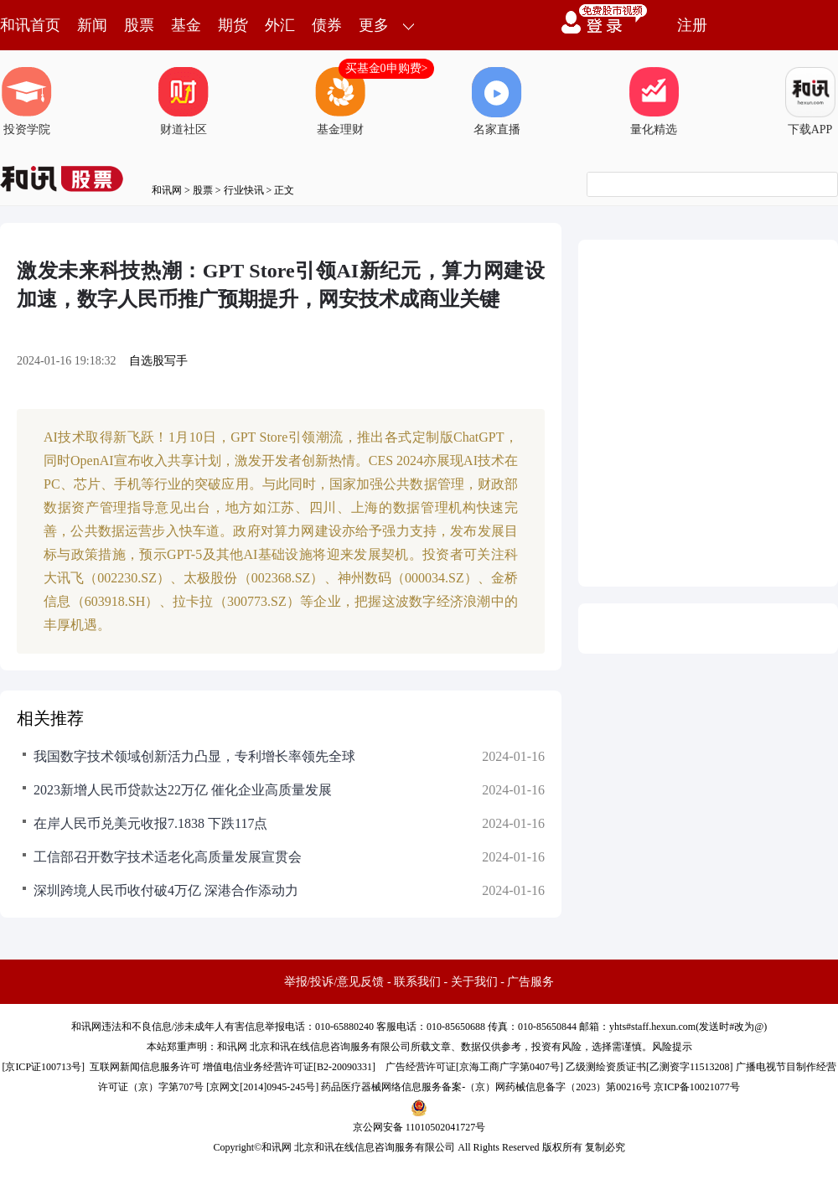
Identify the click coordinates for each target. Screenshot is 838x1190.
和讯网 (167, 190)
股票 (139, 25)
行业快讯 (244, 190)
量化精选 (653, 101)
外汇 (280, 25)
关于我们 (474, 981)
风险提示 (672, 1047)
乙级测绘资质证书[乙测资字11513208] (649, 1067)
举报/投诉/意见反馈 (334, 981)
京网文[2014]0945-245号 (262, 1087)
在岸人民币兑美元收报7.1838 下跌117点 (150, 823)
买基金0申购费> (386, 68)
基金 (186, 25)
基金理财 (340, 101)
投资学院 (27, 101)
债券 (327, 25)
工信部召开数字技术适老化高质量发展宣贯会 (168, 857)
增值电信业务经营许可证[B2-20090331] (289, 1067)
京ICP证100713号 (43, 1067)
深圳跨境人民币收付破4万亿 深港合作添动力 (166, 890)
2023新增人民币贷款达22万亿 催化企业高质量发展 (183, 790)
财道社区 (183, 101)
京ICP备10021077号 (697, 1087)
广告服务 (530, 981)
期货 (233, 25)
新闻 (92, 25)
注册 (692, 25)
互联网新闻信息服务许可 (145, 1067)
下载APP (810, 101)
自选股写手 (158, 360)
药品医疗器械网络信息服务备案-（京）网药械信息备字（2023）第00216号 (486, 1087)
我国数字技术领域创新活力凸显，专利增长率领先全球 (194, 756)
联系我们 (417, 981)
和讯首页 (30, 25)
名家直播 (497, 101)
